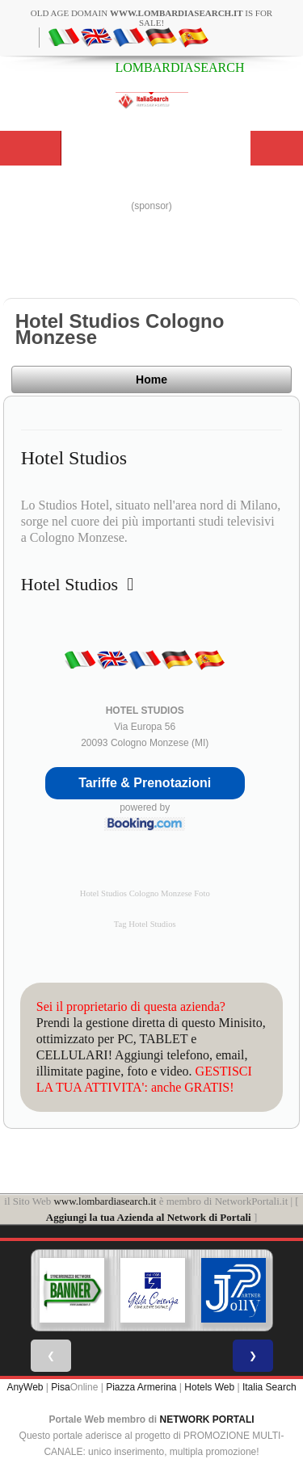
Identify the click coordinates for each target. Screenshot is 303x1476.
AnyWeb (24, 1387)
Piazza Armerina (141, 1387)
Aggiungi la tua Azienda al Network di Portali (148, 1217)
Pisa (60, 1387)
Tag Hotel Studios (145, 924)
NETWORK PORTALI (207, 1419)
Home (151, 379)
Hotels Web (209, 1387)
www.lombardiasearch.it (104, 1201)
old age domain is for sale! (151, 17)
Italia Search (269, 1387)
